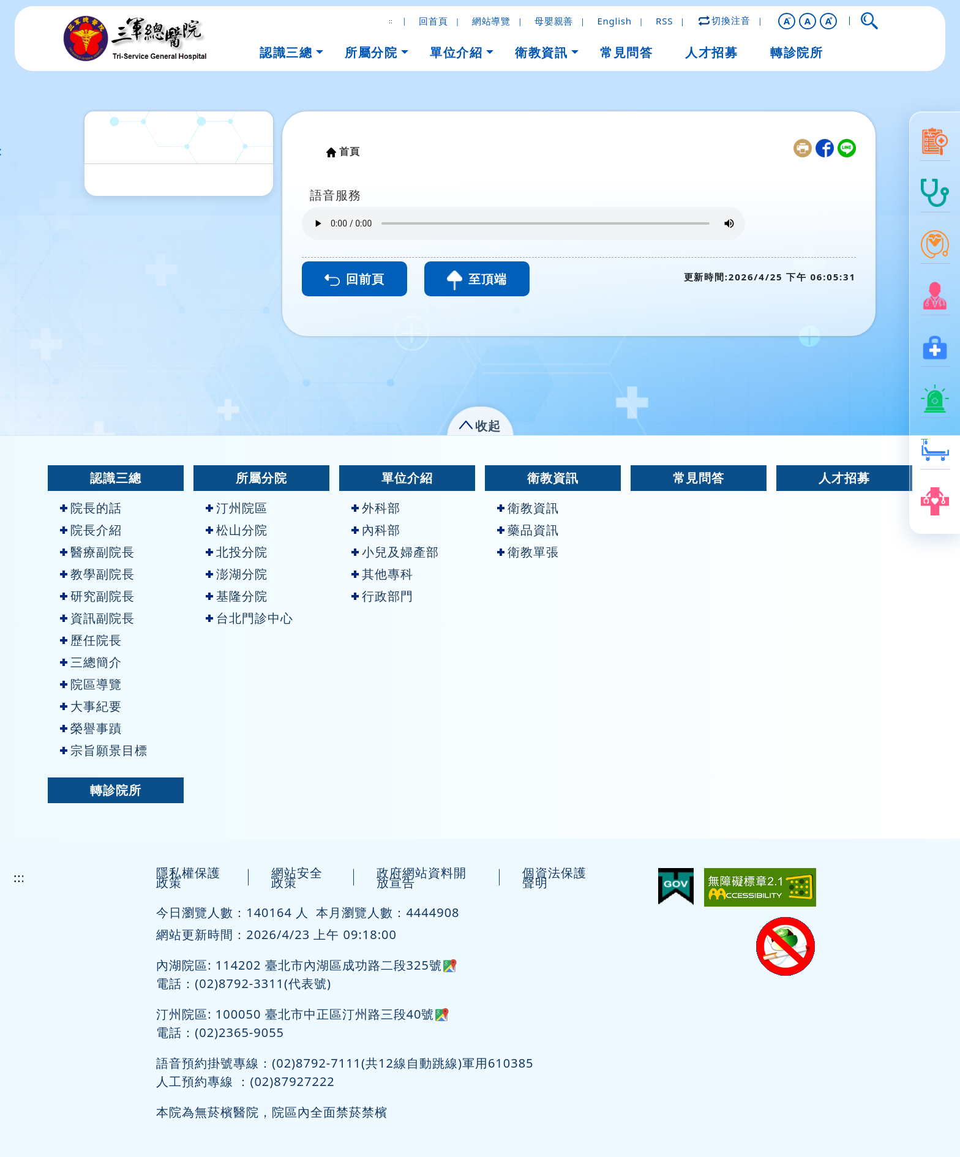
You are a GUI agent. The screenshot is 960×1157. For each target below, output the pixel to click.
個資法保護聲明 (554, 877)
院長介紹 (91, 530)
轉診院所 (115, 790)
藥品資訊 (528, 530)
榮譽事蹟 (91, 728)
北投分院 (237, 552)
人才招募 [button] (711, 52)
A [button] (807, 21)
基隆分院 (237, 596)
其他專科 (382, 574)
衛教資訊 (553, 478)
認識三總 (115, 478)
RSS (664, 21)
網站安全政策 (297, 877)
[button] (786, 21)
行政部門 (382, 596)
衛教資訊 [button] (541, 52)
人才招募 (844, 478)
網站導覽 (491, 21)
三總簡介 (91, 662)
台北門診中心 (249, 618)
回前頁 (354, 279)
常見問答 (698, 478)
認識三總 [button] (286, 52)
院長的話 (91, 508)
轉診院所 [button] (796, 52)
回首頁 (433, 21)
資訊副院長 (97, 618)
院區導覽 (91, 684)
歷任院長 (91, 640)
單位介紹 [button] (456, 52)
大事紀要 (91, 706)
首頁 (349, 151)
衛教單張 (528, 552)
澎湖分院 (237, 574)
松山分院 (237, 530)
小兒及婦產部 (395, 552)
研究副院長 (97, 596)
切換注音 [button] (725, 20)
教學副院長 (97, 574)
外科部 (375, 508)
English (614, 21)
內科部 (375, 530)
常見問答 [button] (626, 52)
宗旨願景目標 (104, 750)
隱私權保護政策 (188, 877)
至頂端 (477, 280)
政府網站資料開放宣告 (422, 877)
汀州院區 (237, 508)
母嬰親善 (553, 21)
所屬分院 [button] (371, 52)
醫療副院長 (97, 552)
